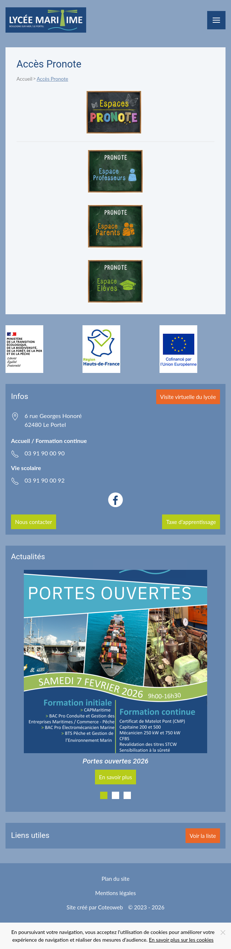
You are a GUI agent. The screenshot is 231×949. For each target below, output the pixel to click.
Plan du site (115, 878)
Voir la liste (203, 835)
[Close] (222, 932)
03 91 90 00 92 (45, 480)
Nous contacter (33, 522)
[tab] (103, 795)
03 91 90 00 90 (45, 453)
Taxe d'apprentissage (191, 522)
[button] (216, 20)
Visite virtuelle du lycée (188, 396)
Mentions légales (115, 893)
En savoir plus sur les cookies (181, 940)
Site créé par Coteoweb (95, 907)
